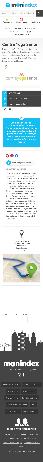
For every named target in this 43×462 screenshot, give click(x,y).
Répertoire (17, 28)
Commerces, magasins (31, 384)
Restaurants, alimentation (17, 405)
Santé (33, 405)
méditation (21, 320)
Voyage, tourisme (29, 412)
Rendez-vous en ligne (19, 104)
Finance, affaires (12, 398)
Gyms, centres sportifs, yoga (20, 31)
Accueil (8, 28)
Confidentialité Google (12, 442)
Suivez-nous (21, 20)
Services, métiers (13, 412)
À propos (32, 438)
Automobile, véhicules (11, 384)
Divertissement (29, 28)
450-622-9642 (15, 93)
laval (16, 314)
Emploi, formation (29, 391)
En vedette (7, 20)
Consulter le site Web (19, 98)
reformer (8, 320)
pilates (25, 314)
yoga (6, 314)
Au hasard (35, 20)
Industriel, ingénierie (29, 398)
